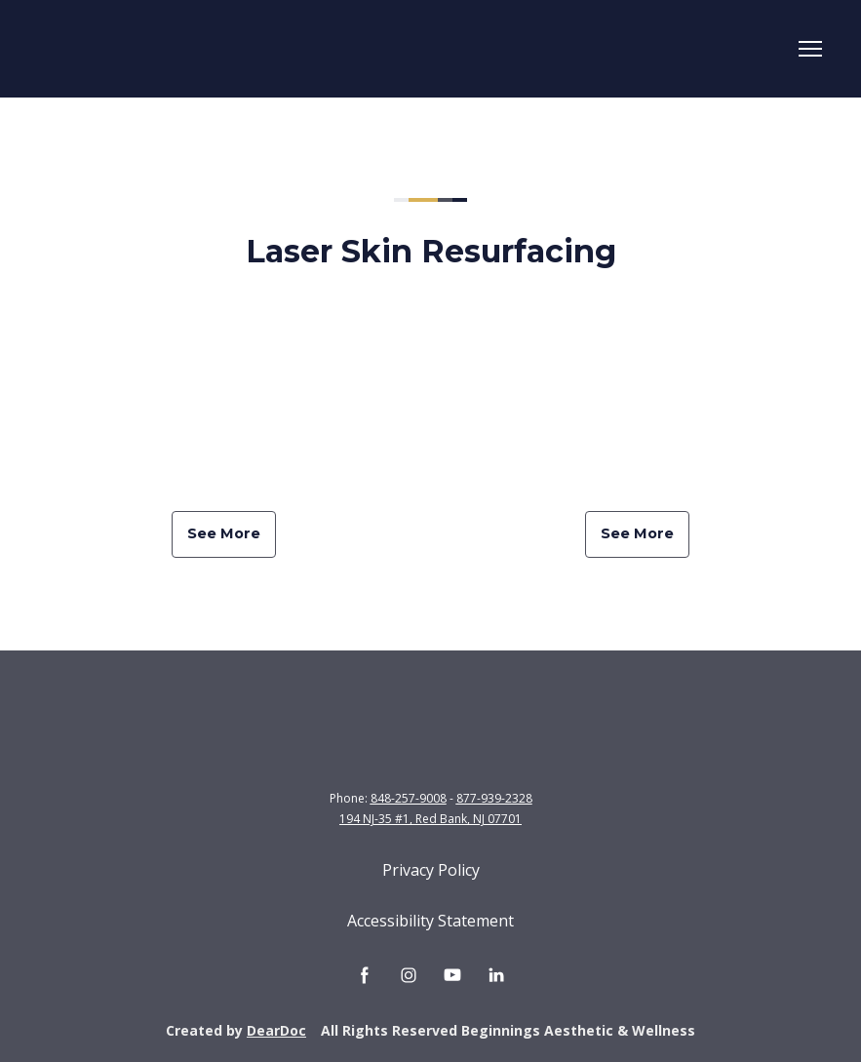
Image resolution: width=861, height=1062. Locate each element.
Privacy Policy (431, 870)
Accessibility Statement (430, 920)
